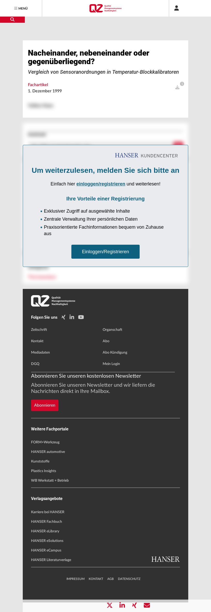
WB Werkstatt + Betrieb (50, 490)
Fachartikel (38, 103)
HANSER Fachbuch (46, 531)
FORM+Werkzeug (45, 452)
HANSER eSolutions (47, 550)
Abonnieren (44, 415)
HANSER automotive (48, 461)
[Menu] (21, 8)
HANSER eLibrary (45, 541)
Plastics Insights (43, 480)
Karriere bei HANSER (47, 522)
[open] (177, 105)
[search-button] (12, 20)
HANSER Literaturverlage (51, 569)
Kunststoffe (40, 471)
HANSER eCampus (46, 560)
